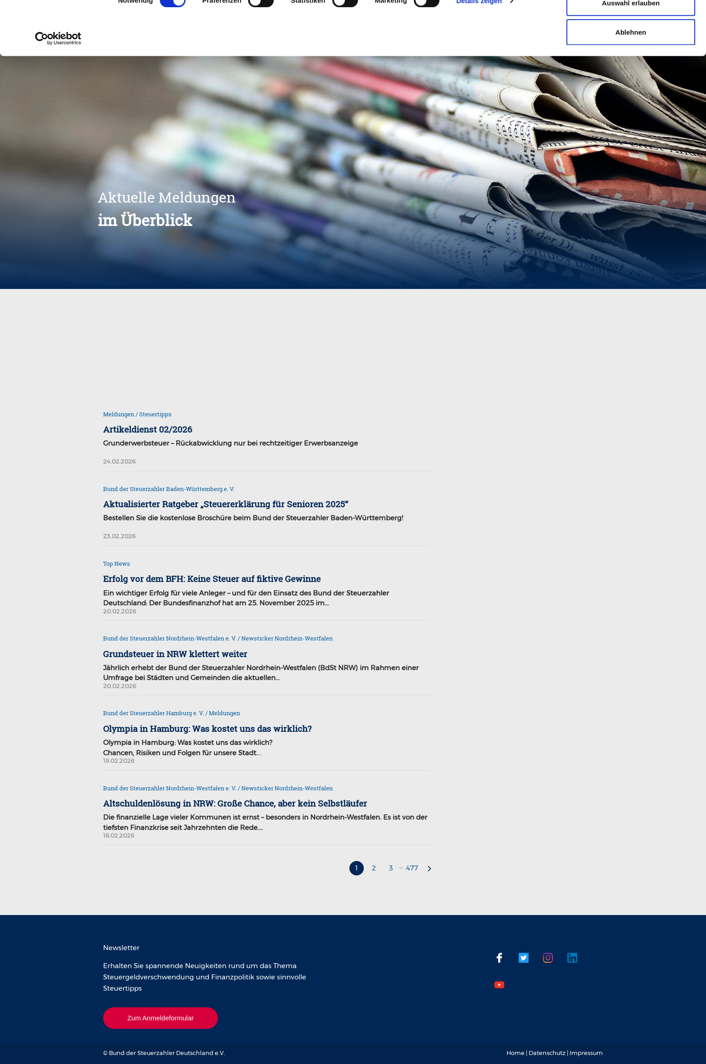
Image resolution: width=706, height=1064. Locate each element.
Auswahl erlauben (631, 53)
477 (412, 868)
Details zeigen (479, 51)
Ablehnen (630, 82)
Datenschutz (547, 1052)
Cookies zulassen (630, 23)
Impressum (586, 1052)
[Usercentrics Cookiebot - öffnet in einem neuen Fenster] (58, 89)
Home (516, 1052)
